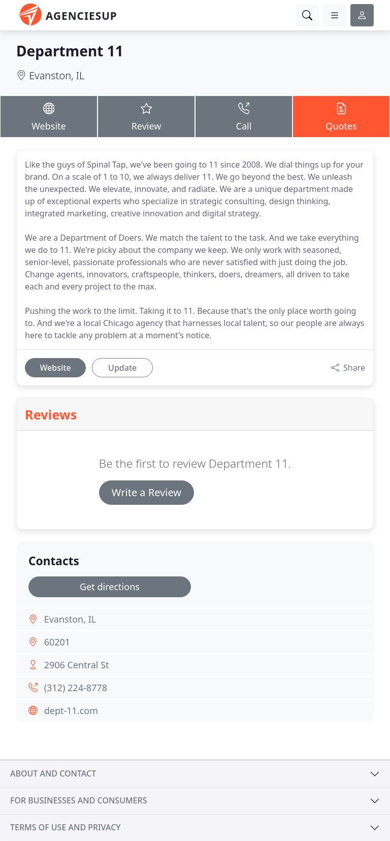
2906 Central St (76, 665)
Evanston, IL (56, 75)
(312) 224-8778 (75, 688)
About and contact (53, 773)
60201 (57, 642)
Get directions (110, 586)
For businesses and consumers (78, 800)
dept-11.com (71, 710)
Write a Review (146, 492)
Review (146, 116)
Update (122, 367)
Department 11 (69, 50)
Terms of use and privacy (65, 827)
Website (49, 116)
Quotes (341, 116)
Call (244, 116)
